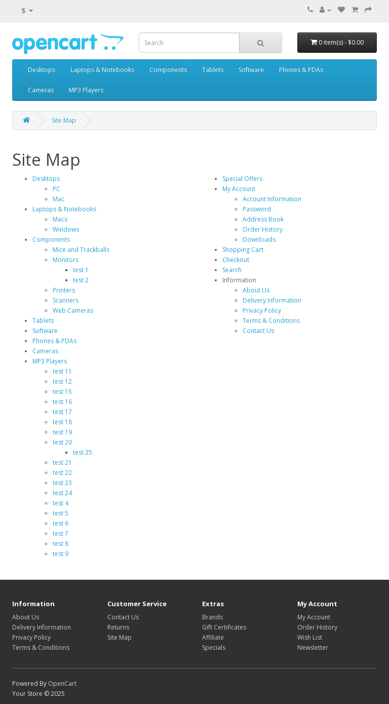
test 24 (62, 493)
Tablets (212, 69)
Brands (212, 617)
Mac (58, 199)
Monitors (66, 259)
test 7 (60, 533)
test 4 (60, 503)
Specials (213, 647)
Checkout (235, 259)
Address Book (263, 219)
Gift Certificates (224, 627)
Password (257, 209)
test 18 (62, 422)
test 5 (60, 513)
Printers (64, 290)
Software (251, 69)
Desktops (41, 69)
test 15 (62, 391)
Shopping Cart (242, 249)
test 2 (81, 280)
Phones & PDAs (301, 69)
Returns (118, 627)
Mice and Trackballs (81, 249)
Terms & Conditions (271, 320)
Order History (263, 229)
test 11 (62, 371)
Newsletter (312, 647)
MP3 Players (86, 90)
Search (232, 270)
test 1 (81, 270)
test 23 (62, 482)
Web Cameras (73, 310)
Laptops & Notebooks (102, 69)
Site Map (64, 120)
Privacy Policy (262, 310)
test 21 (62, 462)
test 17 (62, 411)
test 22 (62, 472)
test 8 (60, 543)
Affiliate (213, 637)
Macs (60, 219)
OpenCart (62, 683)
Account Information (272, 199)
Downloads (259, 239)
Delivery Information (272, 300)
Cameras (41, 90)
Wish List (309, 637)
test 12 (62, 381)
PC (56, 188)
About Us (256, 290)
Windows (66, 229)
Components (168, 69)
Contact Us (258, 330)
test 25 (82, 452)
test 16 (62, 401)
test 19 (62, 432)
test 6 (60, 523)
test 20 (62, 442)
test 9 (60, 553)
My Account (238, 188)
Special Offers (242, 178)
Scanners (66, 300)
